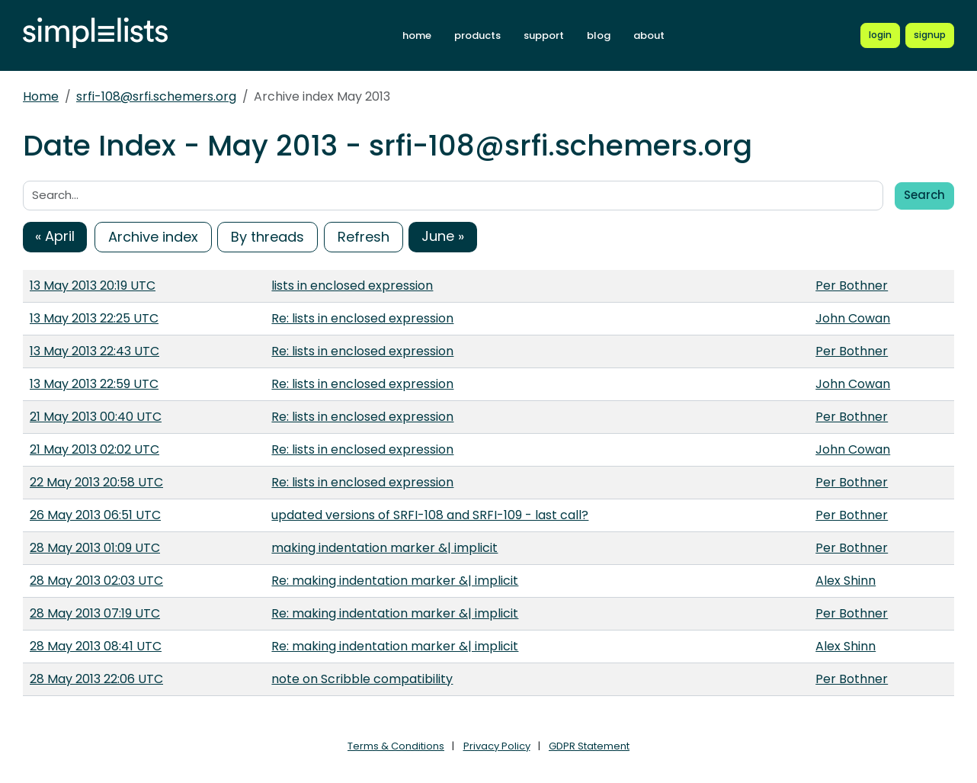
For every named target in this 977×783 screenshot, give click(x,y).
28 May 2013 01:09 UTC (95, 548)
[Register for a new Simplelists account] (929, 35)
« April (55, 235)
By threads (267, 236)
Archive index (153, 236)
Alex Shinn (845, 580)
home (416, 35)
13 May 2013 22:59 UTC (94, 384)
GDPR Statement (589, 746)
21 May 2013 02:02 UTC (94, 449)
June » (442, 235)
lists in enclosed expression (352, 285)
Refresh (363, 236)
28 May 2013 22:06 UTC (96, 679)
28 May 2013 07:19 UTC (95, 613)
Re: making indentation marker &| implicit (394, 580)
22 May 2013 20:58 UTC (96, 482)
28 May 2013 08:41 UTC (96, 646)
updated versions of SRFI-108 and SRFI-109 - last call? (429, 515)
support (544, 35)
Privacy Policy (496, 746)
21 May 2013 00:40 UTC (96, 416)
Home (41, 96)
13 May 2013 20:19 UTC (92, 285)
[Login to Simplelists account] (880, 35)
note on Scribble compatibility (362, 679)
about (649, 35)
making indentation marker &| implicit (384, 548)
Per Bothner (851, 285)
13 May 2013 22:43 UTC (94, 351)
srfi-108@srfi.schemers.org (156, 96)
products (477, 35)
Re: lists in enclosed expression (362, 318)
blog (598, 35)
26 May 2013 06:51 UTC (95, 515)
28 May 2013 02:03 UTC (96, 580)
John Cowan (852, 318)
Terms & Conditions (396, 746)
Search (924, 195)
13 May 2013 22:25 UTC (94, 318)
